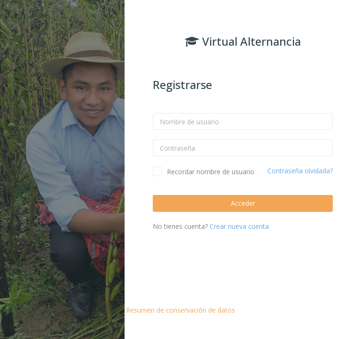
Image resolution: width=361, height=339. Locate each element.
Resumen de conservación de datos (180, 310)
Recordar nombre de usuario (210, 171)
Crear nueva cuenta (239, 226)
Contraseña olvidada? (300, 170)
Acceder (243, 203)
